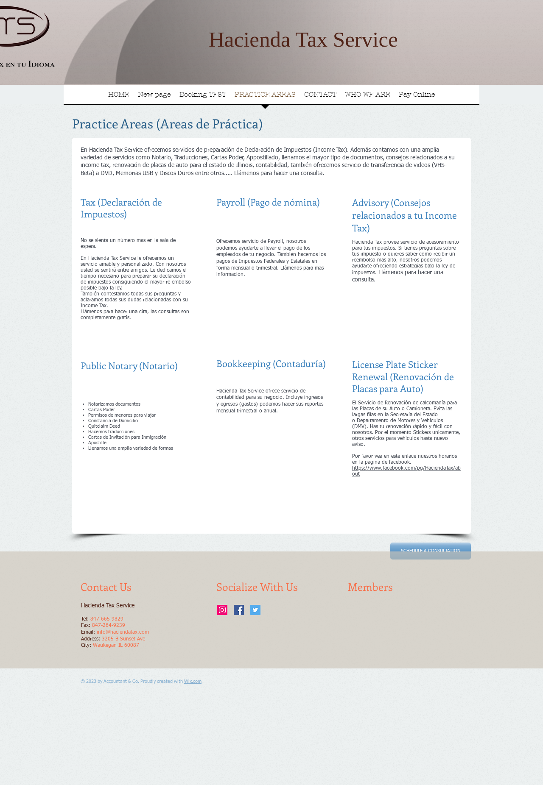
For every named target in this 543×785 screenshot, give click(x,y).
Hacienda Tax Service (303, 39)
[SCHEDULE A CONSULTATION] (430, 551)
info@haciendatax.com (123, 632)
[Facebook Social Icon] (239, 610)
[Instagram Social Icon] (222, 610)
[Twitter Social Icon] (255, 610)
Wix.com (193, 681)
